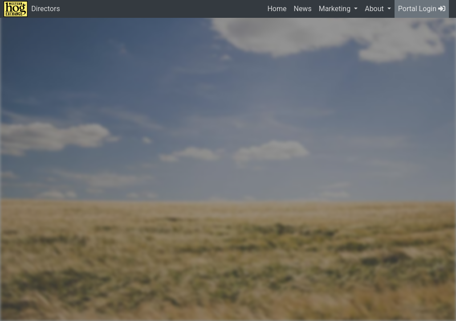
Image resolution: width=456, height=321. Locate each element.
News (302, 8)
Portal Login (421, 8)
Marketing (335, 8)
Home (276, 8)
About (375, 8)
